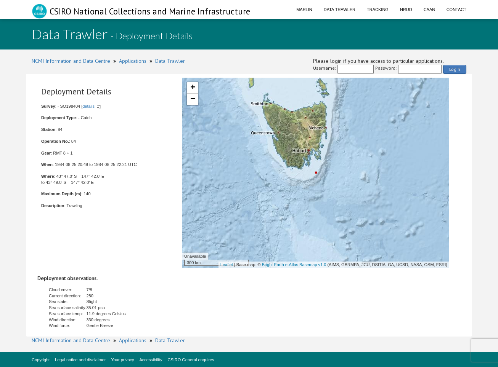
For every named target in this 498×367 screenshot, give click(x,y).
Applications (132, 60)
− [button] (192, 99)
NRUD (406, 9)
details (88, 106)
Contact (456, 9)
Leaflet (226, 264)
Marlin (304, 9)
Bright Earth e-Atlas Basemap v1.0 (294, 264)
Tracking (378, 9)
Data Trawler (339, 9)
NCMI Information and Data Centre (71, 60)
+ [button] (192, 88)
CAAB (429, 9)
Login (454, 69)
